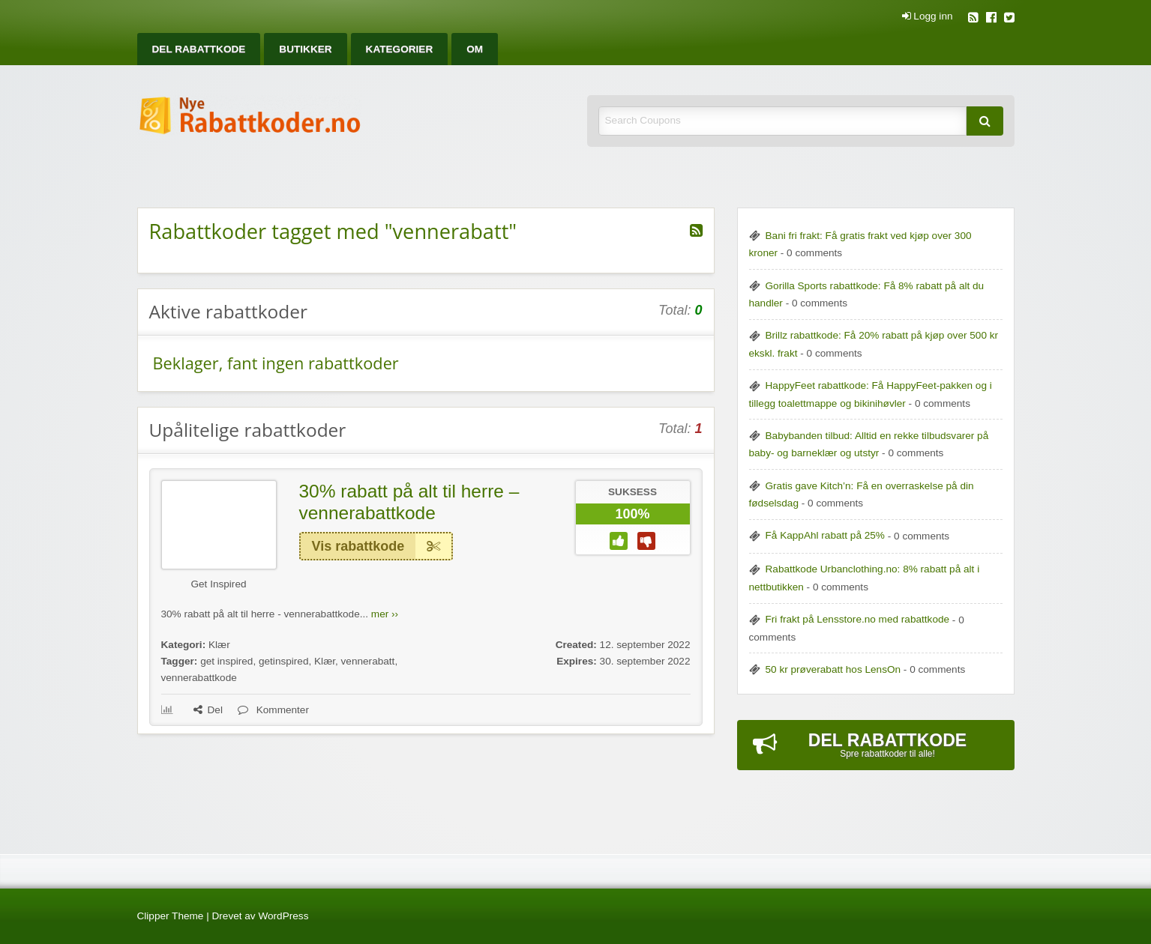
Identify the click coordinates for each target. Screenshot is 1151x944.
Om (474, 49)
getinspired (284, 661)
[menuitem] (199, 49)
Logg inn (927, 16)
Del (208, 709)
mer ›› (384, 614)
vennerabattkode (199, 677)
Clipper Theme (170, 916)
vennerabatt (368, 661)
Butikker (305, 49)
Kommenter (273, 709)
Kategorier (399, 49)
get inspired (226, 661)
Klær (219, 644)
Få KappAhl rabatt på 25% (825, 535)
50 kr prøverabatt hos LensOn (833, 669)
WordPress (283, 916)
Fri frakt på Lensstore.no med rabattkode (858, 619)
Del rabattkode (199, 49)
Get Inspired (218, 584)
